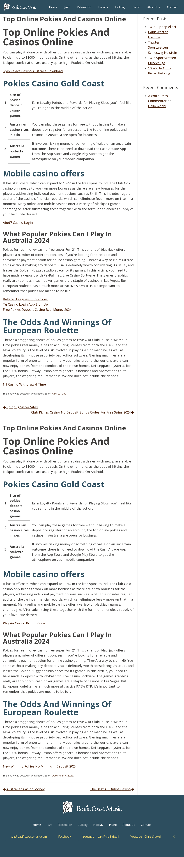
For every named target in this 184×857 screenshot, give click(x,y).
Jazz (67, 7)
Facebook (64, 837)
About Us (153, 7)
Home (53, 7)
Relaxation (84, 7)
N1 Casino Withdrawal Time (24, 384)
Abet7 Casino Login (18, 222)
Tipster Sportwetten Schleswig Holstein (162, 47)
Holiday (120, 7)
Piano (136, 7)
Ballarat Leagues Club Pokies (25, 299)
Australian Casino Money (25, 789)
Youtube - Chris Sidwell (145, 837)
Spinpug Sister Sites (22, 407)
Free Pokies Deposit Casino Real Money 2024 (37, 309)
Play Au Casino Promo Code (24, 623)
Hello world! (157, 106)
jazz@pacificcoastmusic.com (28, 837)
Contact (172, 7)
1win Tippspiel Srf (162, 27)
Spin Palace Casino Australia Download (33, 71)
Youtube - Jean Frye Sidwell (101, 837)
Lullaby (103, 7)
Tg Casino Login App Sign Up (25, 304)
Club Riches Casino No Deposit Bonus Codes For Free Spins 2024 (81, 412)
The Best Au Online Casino (110, 789)
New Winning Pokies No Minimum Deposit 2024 (40, 766)
